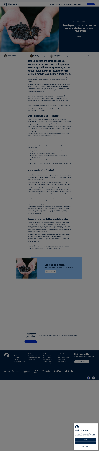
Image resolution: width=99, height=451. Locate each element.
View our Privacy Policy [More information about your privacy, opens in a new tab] (79, 436)
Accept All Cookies (86, 439)
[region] (86, 436)
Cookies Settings (86, 446)
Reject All (86, 442)
